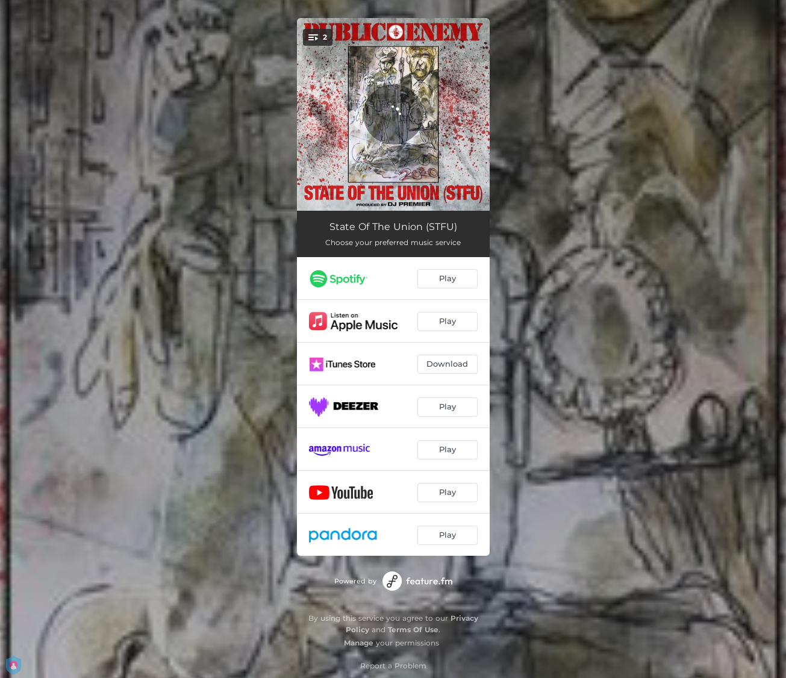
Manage (358, 642)
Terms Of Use (413, 629)
